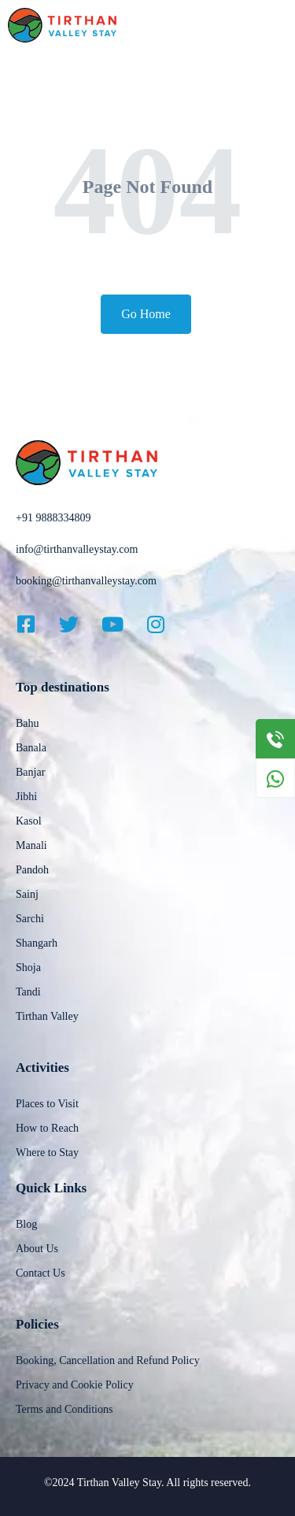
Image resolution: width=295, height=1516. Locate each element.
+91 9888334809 (53, 518)
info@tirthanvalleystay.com (77, 549)
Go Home (146, 314)
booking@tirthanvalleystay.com (86, 581)
